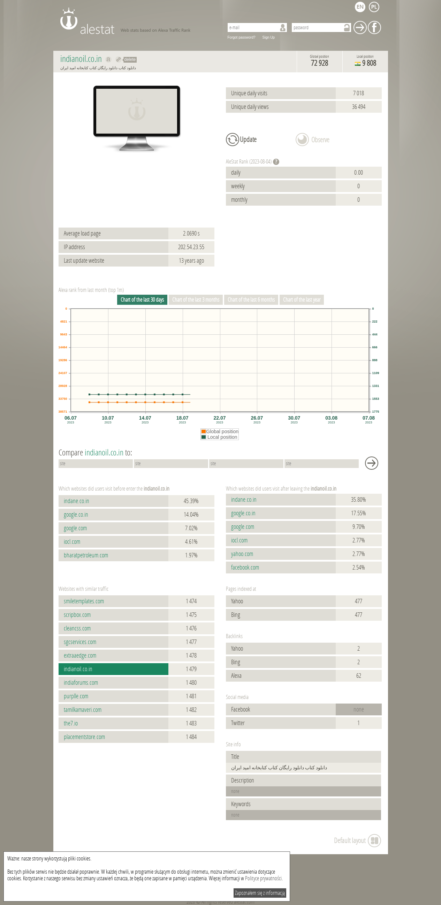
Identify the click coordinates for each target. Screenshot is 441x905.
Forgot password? (242, 37)
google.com (75, 528)
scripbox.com (77, 615)
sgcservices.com (80, 642)
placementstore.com (84, 737)
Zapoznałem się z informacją (260, 893)
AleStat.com (137, 21)
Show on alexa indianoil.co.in (108, 59)
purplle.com (76, 696)
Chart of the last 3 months (195, 299)
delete (130, 59)
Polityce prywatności (263, 878)
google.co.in (76, 514)
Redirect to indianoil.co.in (118, 59)
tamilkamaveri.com (82, 710)
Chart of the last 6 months (251, 299)
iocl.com (72, 542)
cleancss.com (77, 628)
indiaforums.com (81, 682)
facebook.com (245, 567)
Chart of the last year (301, 299)
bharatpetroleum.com (86, 555)
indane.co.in (76, 501)
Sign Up (269, 37)
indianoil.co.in (78, 669)
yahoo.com (242, 554)
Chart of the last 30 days (142, 299)
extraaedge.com (80, 655)
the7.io (71, 723)
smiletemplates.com (84, 601)
